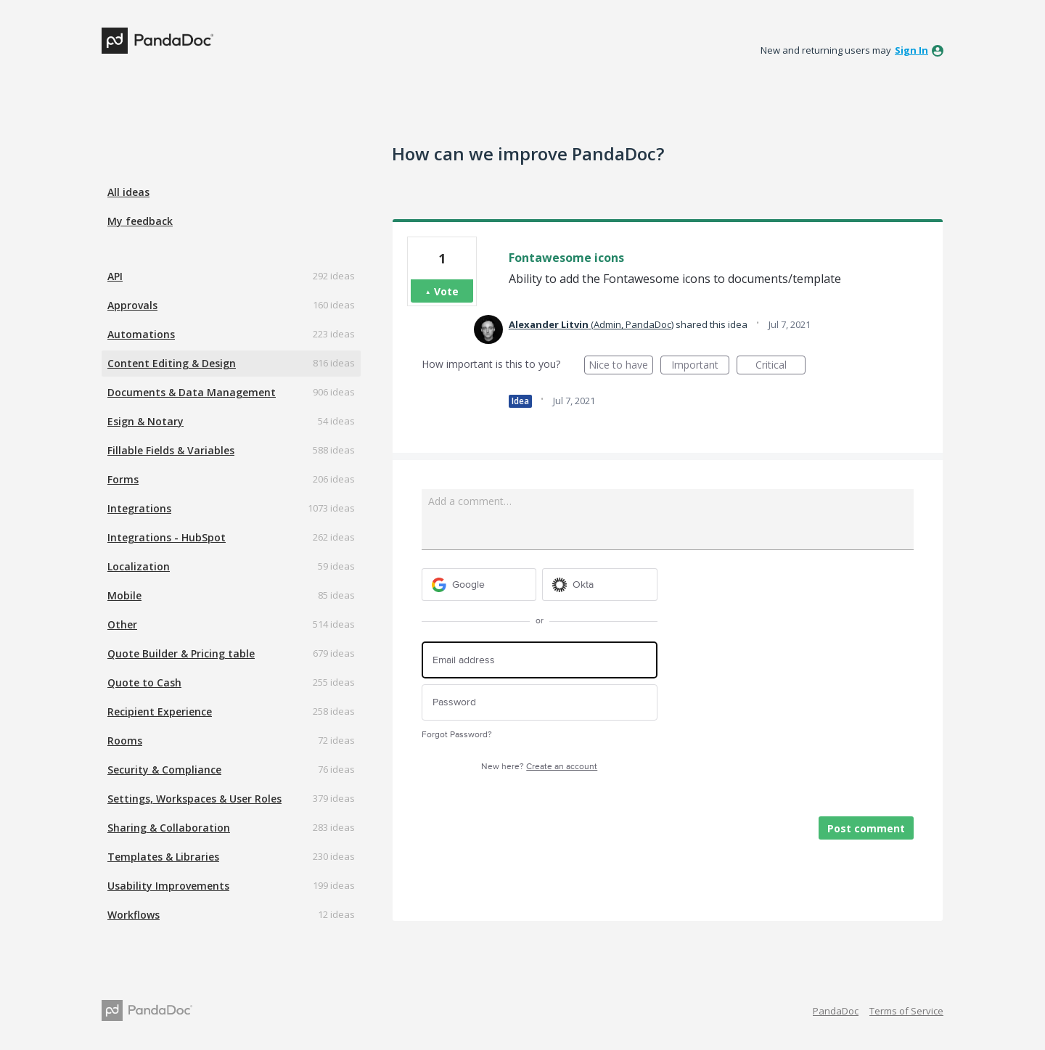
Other (122, 624)
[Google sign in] (479, 584)
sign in (911, 50)
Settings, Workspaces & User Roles (194, 798)
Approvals (132, 305)
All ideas (128, 192)
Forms (123, 479)
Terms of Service (906, 1010)
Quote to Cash (144, 682)
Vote (446, 291)
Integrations (139, 508)
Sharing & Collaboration (168, 827)
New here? (539, 766)
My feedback (140, 221)
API (115, 276)
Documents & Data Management (191, 392)
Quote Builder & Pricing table (181, 653)
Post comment (866, 828)
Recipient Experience (159, 711)
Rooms (124, 740)
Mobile (124, 595)
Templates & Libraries (163, 857)
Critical (780, 366)
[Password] (539, 702)
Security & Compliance (164, 769)
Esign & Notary (145, 421)
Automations (141, 334)
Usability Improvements (168, 886)
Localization (138, 566)
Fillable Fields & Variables (170, 450)
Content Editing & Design (171, 363)
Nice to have (621, 366)
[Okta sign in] (599, 584)
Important (700, 366)
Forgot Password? (457, 734)
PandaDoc (835, 1010)
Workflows (133, 915)
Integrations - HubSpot (166, 537)
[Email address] (539, 659)
